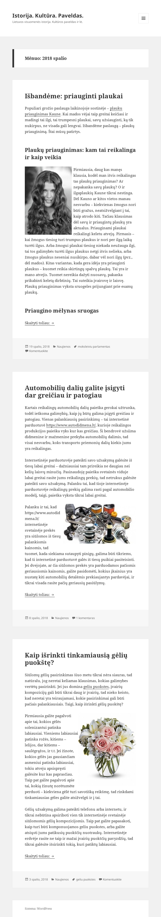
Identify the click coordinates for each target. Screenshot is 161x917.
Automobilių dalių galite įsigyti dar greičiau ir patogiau (75, 391)
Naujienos (64, 346)
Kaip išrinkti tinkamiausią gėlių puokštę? (76, 659)
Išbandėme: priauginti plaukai (74, 96)
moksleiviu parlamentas (94, 346)
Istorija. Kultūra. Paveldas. (47, 15)
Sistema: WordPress (38, 909)
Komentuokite (38, 351)
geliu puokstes (96, 686)
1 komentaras (85, 618)
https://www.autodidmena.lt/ (71, 425)
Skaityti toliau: (40, 322)
